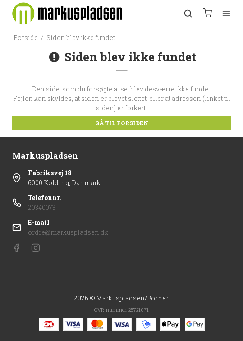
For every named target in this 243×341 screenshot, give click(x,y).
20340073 (41, 207)
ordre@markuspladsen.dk (68, 232)
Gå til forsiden (121, 123)
